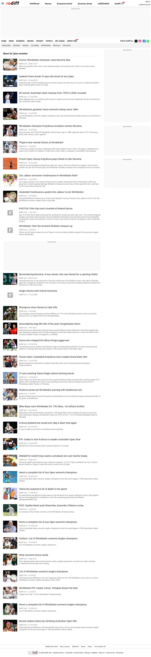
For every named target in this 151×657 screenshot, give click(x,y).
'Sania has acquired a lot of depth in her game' (43, 489)
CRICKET (39, 41)
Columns (35, 45)
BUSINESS (20, 41)
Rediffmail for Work (52, 646)
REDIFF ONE (72, 41)
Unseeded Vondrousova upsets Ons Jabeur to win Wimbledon (51, 192)
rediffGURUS (103, 4)
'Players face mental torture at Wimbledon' (41, 142)
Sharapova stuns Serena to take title (38, 307)
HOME (3, 41)
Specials (56, 45)
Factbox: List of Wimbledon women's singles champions (48, 538)
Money (48, 4)
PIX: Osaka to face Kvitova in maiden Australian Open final (49, 439)
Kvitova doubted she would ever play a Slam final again (48, 423)
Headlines (6, 45)
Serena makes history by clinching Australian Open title (48, 621)
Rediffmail (34, 4)
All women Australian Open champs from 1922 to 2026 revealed (52, 93)
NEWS (11, 41)
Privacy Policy (78, 653)
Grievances (119, 653)
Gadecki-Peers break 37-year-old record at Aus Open (46, 76)
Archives (67, 45)
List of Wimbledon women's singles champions (43, 571)
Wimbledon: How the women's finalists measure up (45, 226)
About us (102, 653)
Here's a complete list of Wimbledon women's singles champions (53, 604)
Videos (90, 646)
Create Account (144, 5)
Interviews (45, 45)
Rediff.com (48, 653)
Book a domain (65, 646)
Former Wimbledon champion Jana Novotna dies (44, 60)
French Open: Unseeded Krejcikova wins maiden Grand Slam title (53, 357)
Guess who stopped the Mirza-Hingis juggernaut (44, 340)
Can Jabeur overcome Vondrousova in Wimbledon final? (48, 175)
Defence (16, 45)
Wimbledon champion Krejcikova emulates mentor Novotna (50, 126)
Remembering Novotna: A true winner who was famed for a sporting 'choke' (58, 274)
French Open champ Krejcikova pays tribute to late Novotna (50, 159)
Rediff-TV (119, 4)
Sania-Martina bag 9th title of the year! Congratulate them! (49, 324)
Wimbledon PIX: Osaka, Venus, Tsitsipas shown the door (48, 588)
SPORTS (49, 41)
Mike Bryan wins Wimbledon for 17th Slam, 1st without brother (51, 406)
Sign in (147, 1)
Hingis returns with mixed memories (38, 291)
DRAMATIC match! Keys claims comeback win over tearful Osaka (53, 456)
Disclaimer (69, 653)
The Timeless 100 (100, 646)
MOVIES (30, 41)
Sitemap (87, 653)
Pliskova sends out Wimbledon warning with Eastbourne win (50, 390)
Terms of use (110, 653)
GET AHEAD (60, 41)
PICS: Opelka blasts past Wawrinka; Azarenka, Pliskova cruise (51, 505)
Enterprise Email (64, 4)
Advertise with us (58, 653)
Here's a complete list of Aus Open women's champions (48, 472)
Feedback (94, 653)
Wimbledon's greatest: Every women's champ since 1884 (48, 109)
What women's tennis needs (33, 555)
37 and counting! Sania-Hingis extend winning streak (46, 373)
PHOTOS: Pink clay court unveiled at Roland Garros (45, 208)
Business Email (85, 4)
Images (26, 45)
